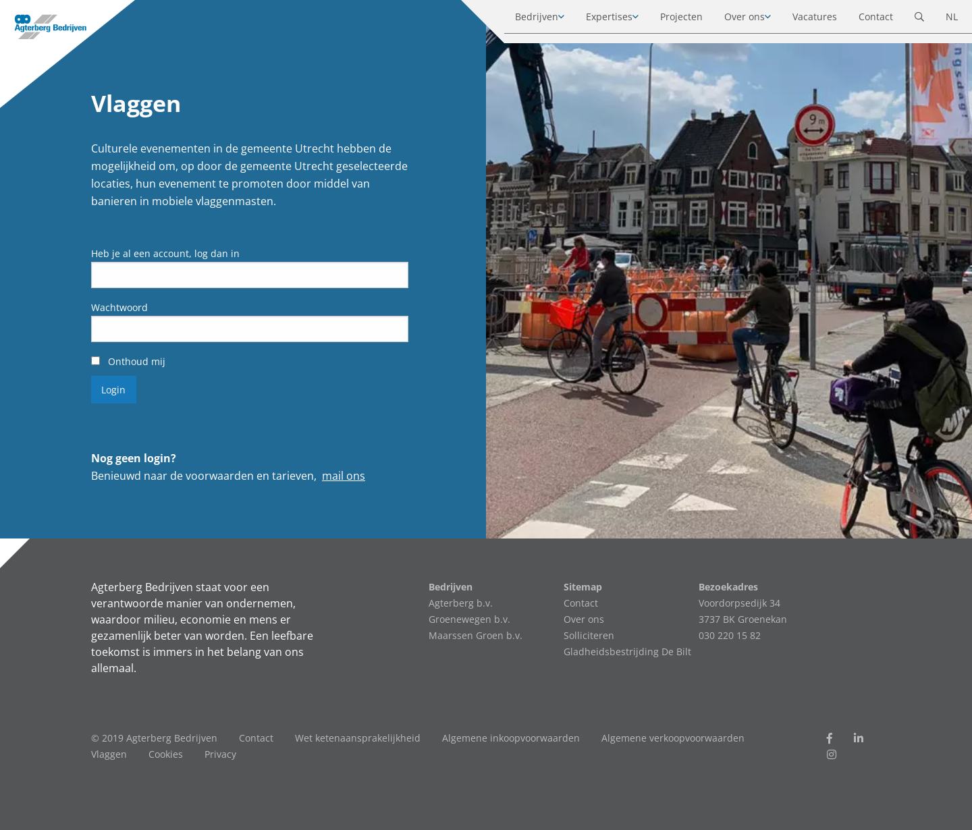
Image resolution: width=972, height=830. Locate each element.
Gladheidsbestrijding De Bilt (627, 651)
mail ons (343, 475)
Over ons (731, 19)
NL (939, 19)
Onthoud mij (128, 361)
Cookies (165, 754)
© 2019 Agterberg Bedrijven (154, 737)
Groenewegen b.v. (469, 619)
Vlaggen (109, 754)
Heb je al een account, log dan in (165, 253)
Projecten (668, 19)
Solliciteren (589, 635)
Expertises (596, 19)
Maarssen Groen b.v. (475, 635)
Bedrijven (523, 19)
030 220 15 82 (730, 635)
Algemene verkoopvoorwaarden (673, 737)
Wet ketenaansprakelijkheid (358, 737)
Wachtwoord (119, 307)
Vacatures (802, 19)
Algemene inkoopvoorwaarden (511, 737)
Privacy (220, 754)
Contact (863, 19)
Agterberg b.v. (461, 603)
